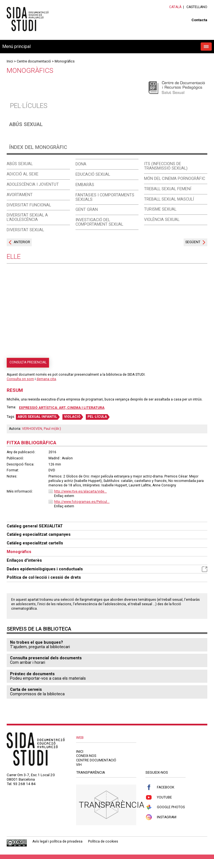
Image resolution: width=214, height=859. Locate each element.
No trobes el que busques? (36, 642)
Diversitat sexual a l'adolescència (27, 217)
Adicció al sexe (22, 174)
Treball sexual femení (167, 188)
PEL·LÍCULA (97, 417)
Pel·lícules (28, 106)
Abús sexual (26, 124)
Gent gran (87, 209)
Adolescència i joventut (33, 184)
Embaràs (85, 184)
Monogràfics (65, 61)
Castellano (196, 7)
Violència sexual (161, 219)
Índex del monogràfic (38, 147)
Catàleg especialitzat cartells (35, 543)
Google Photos (165, 807)
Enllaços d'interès (24, 560)
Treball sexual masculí (169, 199)
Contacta (199, 20)
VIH (79, 765)
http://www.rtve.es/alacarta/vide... (80, 491)
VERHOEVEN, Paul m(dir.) (41, 429)
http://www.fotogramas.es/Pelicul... (82, 502)
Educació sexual (93, 174)
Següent (192, 242)
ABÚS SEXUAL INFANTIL (37, 417)
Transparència (111, 805)
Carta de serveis (26, 689)
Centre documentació (34, 61)
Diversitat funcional (29, 204)
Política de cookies (103, 841)
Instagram (160, 817)
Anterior (22, 242)
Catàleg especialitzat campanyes (38, 534)
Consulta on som (20, 379)
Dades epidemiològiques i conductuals (107, 569)
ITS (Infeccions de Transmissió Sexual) (166, 166)
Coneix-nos (86, 756)
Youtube (158, 797)
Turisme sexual (160, 209)
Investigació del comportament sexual (99, 222)
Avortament (20, 194)
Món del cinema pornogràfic (174, 178)
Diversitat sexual (25, 229)
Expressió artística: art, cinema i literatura (61, 408)
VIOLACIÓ (72, 417)
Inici (10, 61)
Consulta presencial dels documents (46, 657)
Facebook (159, 787)
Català (175, 7)
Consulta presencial (28, 362)
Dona (81, 164)
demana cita (46, 379)
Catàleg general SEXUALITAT (35, 526)
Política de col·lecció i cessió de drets (44, 577)
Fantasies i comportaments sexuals (105, 197)
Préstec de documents (32, 673)
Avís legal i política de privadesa (57, 841)
